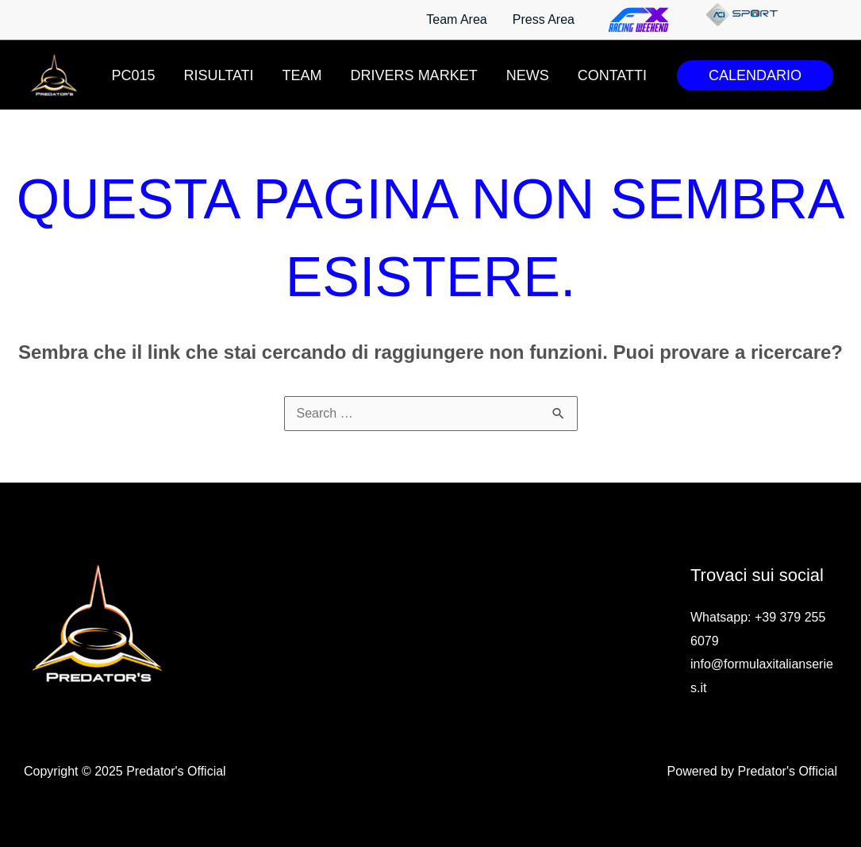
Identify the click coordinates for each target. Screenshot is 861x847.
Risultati (219, 75)
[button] (755, 75)
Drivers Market (414, 75)
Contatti (612, 75)
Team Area (456, 19)
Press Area (544, 19)
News (527, 75)
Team (302, 75)
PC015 (134, 75)
